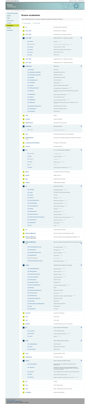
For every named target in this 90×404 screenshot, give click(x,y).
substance (31, 377)
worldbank (28, 392)
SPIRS (30, 374)
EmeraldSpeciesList (33, 80)
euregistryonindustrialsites (33, 142)
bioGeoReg (31, 189)
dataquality (31, 77)
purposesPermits (33, 211)
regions (30, 346)
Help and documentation (12, 13)
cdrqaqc (31, 192)
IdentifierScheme (32, 279)
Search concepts (37, 23)
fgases (27, 171)
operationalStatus (33, 364)
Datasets (9, 15)
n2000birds (31, 90)
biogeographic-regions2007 (35, 72)
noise (27, 353)
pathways (31, 208)
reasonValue (31, 367)
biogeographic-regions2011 (35, 74)
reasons (31, 52)
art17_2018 (28, 62)
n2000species (32, 102)
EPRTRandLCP (29, 137)
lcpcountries (32, 330)
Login (72, 0)
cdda (27, 115)
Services (9, 27)
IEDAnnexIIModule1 (31, 233)
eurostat (28, 146)
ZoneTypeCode (32, 308)
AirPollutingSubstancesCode (35, 246)
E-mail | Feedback (11, 399)
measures (31, 197)
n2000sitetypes (32, 99)
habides (28, 182)
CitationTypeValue (33, 271)
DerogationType (32, 249)
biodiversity (29, 66)
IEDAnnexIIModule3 (31, 237)
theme (30, 306)
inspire (27, 265)
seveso (27, 360)
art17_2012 (28, 59)
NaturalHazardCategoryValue (35, 290)
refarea (30, 161)
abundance (31, 69)
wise (27, 388)
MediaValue (31, 287)
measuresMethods (33, 203)
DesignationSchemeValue (34, 274)
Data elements (10, 20)
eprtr (27, 134)
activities (31, 41)
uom (27, 385)
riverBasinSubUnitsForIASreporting (36, 217)
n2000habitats (32, 94)
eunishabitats (32, 82)
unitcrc (30, 167)
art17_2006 (28, 38)
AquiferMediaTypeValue (34, 268)
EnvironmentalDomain (34, 276)
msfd (27, 340)
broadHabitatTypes (33, 344)
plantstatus (31, 333)
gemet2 (27, 175)
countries (31, 46)
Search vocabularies (27, 23)
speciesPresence (32, 219)
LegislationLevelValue (34, 282)
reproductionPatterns (33, 214)
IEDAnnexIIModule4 (31, 242)
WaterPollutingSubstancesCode (36, 260)
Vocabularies (10, 25)
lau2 (27, 320)
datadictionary (29, 122)
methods (31, 49)
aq (26, 27)
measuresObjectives (33, 205)
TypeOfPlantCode (33, 255)
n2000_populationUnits (34, 87)
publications (29, 357)
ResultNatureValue (33, 295)
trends (30, 54)
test (26, 381)
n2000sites (31, 97)
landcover (28, 313)
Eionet (12, 10)
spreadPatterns (32, 222)
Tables (8, 18)
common (28, 119)
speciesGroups (32, 349)
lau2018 (28, 323)
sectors (30, 336)
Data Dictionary (17, 10)
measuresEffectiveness (34, 200)
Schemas (9, 23)
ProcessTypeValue (33, 292)
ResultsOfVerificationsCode (35, 252)
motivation (31, 85)
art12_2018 (28, 34)
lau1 (27, 316)
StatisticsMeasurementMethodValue (36, 303)
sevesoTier (31, 371)
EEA (12, 1)
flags (30, 156)
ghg (27, 179)
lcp (26, 327)
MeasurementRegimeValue (34, 284)
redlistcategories (32, 108)
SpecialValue (32, 301)
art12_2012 (28, 30)
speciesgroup (32, 111)
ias (26, 186)
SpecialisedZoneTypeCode (34, 298)
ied (26, 229)
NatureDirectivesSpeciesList (35, 106)
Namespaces (10, 30)
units (30, 225)
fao (26, 150)
